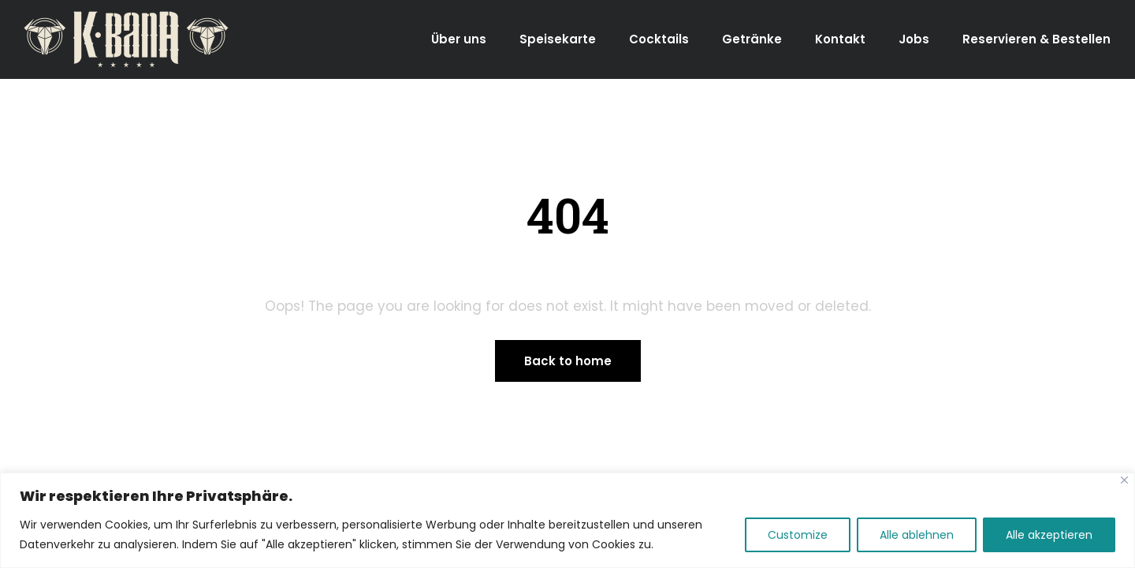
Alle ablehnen (917, 535)
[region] (567, 520)
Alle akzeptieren (1049, 535)
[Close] (1124, 480)
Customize (798, 535)
